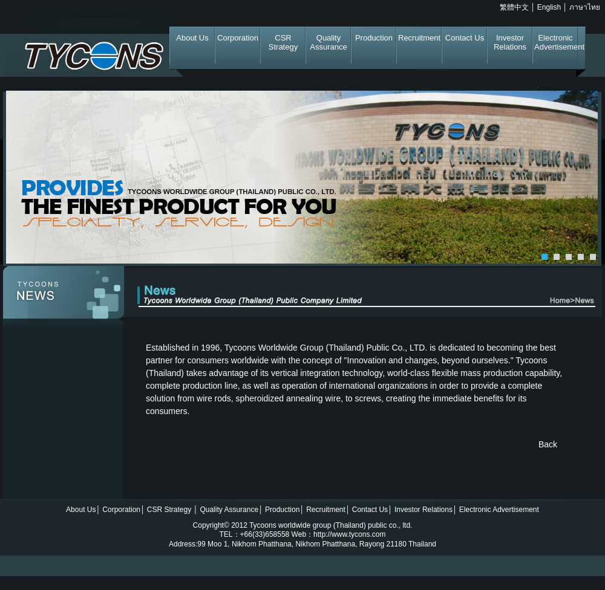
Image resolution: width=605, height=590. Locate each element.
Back (547, 444)
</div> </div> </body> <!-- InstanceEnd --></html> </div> (302, 544)
